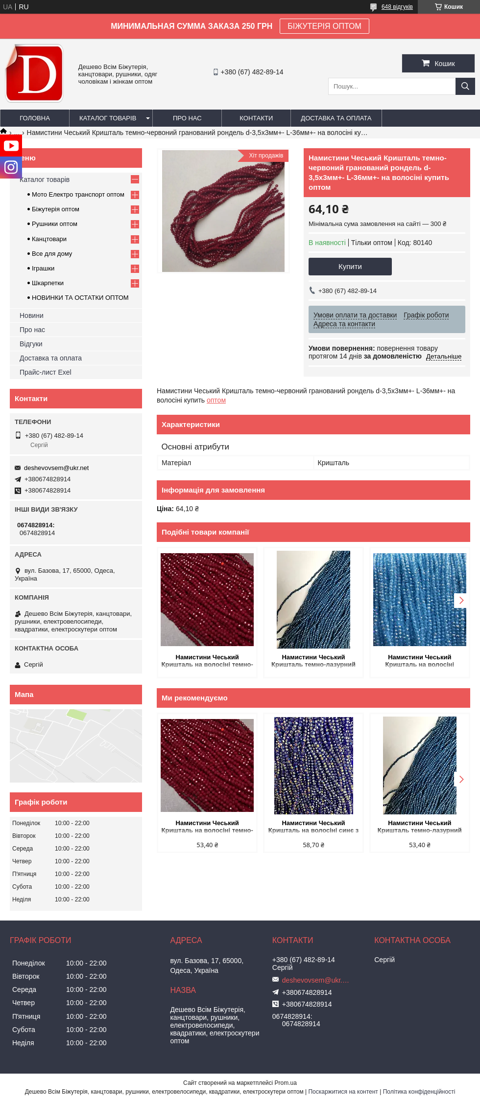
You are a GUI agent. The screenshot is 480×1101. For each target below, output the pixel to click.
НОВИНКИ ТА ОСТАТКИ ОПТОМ (80, 297)
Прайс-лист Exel (46, 372)
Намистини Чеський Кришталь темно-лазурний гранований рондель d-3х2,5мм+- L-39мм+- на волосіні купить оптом (313, 661)
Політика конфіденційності (419, 1091)
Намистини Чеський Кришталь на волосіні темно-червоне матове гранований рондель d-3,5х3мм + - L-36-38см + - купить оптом (207, 661)
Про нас (187, 118)
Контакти (256, 118)
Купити (350, 266)
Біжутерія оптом (55, 209)
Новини (32, 315)
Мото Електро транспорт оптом (78, 194)
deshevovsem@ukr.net (56, 468)
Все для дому (52, 253)
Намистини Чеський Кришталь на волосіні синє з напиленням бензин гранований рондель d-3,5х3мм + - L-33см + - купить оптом (313, 827)
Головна (35, 118)
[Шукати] (465, 86)
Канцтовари (49, 239)
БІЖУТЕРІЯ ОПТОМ (324, 26)
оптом (216, 400)
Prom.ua (286, 1082)
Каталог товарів (107, 118)
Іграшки (43, 268)
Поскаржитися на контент (343, 1091)
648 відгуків (397, 6)
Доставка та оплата (336, 118)
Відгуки (31, 344)
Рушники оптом (54, 223)
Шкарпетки (48, 283)
